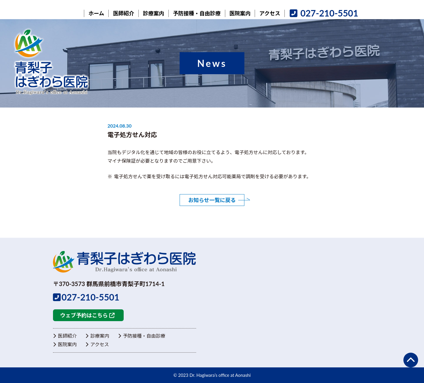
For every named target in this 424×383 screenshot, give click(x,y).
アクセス (97, 344)
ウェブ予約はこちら (87, 315)
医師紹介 (65, 336)
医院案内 (65, 344)
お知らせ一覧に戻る (212, 200)
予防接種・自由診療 (141, 336)
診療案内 (97, 336)
